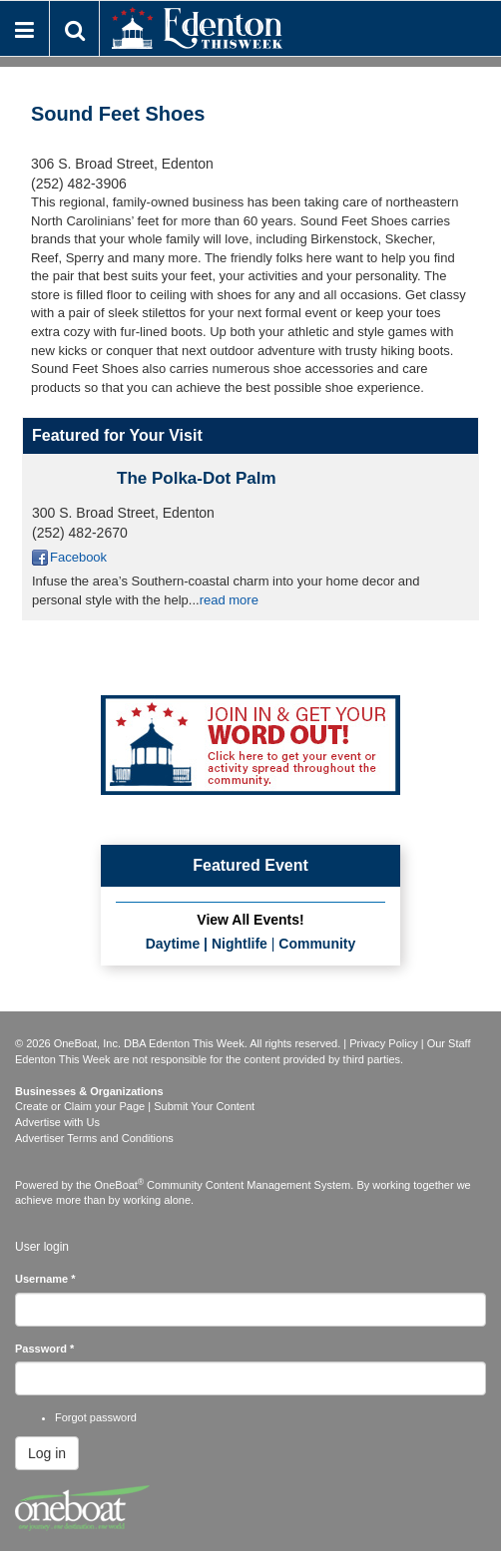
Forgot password (96, 1417)
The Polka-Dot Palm (196, 478)
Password (44, 1349)
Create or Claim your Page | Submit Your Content (134, 1106)
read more (229, 599)
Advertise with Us (57, 1122)
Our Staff (449, 1043)
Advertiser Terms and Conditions (94, 1138)
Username (45, 1279)
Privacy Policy (383, 1043)
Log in (47, 1453)
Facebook (78, 557)
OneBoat (120, 1185)
